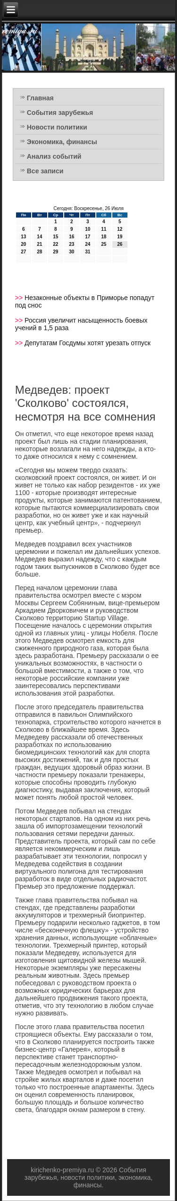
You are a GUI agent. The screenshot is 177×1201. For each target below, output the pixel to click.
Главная (40, 98)
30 (71, 251)
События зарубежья (60, 112)
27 (23, 251)
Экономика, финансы (62, 142)
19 (119, 236)
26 (119, 244)
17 (87, 236)
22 (55, 244)
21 (39, 244)
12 (119, 229)
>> (20, 297)
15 (55, 236)
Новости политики (57, 127)
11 (103, 229)
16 (71, 236)
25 (103, 244)
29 (55, 251)
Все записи (45, 171)
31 (87, 251)
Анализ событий (54, 156)
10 (87, 229)
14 (39, 236)
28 (39, 251)
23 (71, 244)
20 (23, 244)
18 (103, 236)
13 (23, 236)
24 (87, 244)
